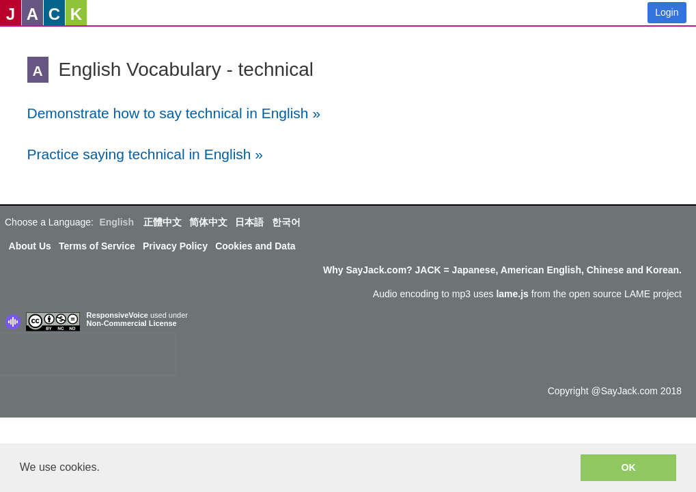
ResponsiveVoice (117, 315)
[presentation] (87, 353)
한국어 (286, 222)
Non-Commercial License (132, 323)
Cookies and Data (255, 246)
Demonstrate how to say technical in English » (174, 113)
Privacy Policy (175, 246)
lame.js (512, 293)
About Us (30, 246)
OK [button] (628, 467)
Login (666, 12)
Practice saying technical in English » (145, 154)
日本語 (249, 222)
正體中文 (162, 222)
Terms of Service (97, 246)
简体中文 (208, 222)
